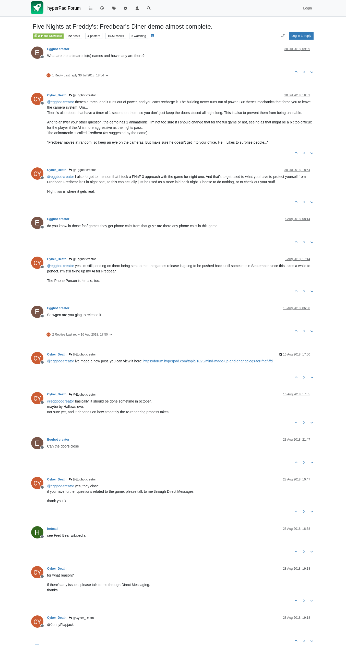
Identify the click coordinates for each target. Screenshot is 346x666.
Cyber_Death (57, 95)
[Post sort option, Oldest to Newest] (283, 35)
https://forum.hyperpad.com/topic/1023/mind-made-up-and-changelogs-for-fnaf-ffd (207, 361)
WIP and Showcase (48, 35)
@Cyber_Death (81, 618)
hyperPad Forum (64, 8)
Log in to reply (301, 36)
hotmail (52, 529)
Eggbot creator (58, 49)
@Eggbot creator (82, 95)
